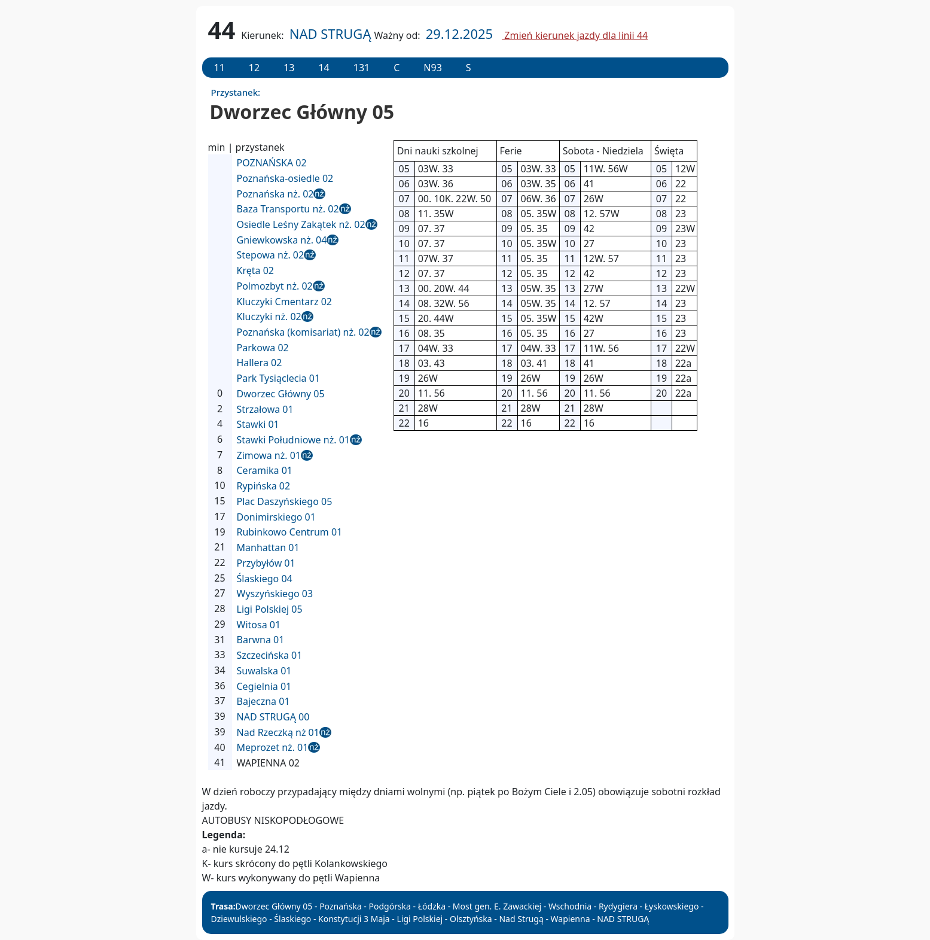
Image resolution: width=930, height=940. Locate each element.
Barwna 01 (261, 639)
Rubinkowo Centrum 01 (290, 532)
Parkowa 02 (263, 347)
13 (288, 67)
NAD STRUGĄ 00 (273, 716)
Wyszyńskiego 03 (275, 593)
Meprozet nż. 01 (273, 747)
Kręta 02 (255, 270)
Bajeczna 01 (263, 701)
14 (323, 67)
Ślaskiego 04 (264, 578)
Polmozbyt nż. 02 (275, 286)
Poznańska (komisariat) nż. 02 (303, 332)
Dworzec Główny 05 (281, 393)
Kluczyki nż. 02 (269, 316)
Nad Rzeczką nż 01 (278, 732)
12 (254, 67)
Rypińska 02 (264, 485)
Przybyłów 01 (266, 563)
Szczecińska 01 (270, 655)
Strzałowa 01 (265, 409)
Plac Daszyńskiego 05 (285, 501)
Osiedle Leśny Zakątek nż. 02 (301, 224)
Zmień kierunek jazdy (575, 35)
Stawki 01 (258, 424)
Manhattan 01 (268, 547)
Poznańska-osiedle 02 (285, 178)
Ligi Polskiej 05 (270, 609)
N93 (432, 67)
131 (361, 67)
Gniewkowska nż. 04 (282, 240)
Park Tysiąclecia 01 (279, 378)
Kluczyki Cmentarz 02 (284, 301)
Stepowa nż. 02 (270, 254)
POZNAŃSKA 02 (272, 162)
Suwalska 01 (264, 670)
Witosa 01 (259, 624)
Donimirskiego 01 (276, 517)
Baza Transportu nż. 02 (288, 208)
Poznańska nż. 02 (275, 193)
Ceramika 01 (264, 470)
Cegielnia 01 (264, 686)
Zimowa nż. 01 (269, 455)
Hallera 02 (259, 362)
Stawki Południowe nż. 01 (293, 439)
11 (219, 67)
